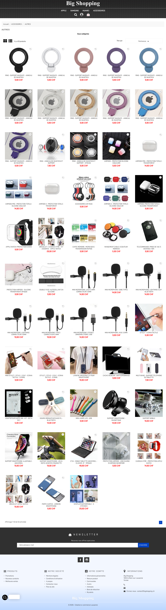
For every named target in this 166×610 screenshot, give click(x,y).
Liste (10, 41)
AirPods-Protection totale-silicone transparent (148, 205)
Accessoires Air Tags (83, 204)
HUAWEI (86, 11)
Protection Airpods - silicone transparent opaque (19, 291)
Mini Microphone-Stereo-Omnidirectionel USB (84, 334)
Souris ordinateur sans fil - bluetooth (51, 419)
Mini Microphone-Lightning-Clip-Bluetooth (149, 291)
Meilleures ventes (11, 581)
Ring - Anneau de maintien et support (51, 162)
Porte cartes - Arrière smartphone (51, 505)
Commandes (91, 581)
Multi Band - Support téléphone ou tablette (149, 376)
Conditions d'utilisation (54, 579)
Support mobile (149, 418)
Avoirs (89, 584)
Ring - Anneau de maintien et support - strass (83, 162)
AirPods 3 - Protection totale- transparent (51, 205)
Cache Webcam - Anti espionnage (116, 376)
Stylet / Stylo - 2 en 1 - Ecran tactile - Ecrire (51, 376)
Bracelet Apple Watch (18, 504)
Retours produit (92, 579)
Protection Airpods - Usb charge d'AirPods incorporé (116, 462)
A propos (49, 581)
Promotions (9, 576)
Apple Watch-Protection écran (19, 247)
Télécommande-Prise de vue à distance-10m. (149, 248)
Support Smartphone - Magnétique (116, 419)
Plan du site (50, 587)
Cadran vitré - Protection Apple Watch (149, 462)
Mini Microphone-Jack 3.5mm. (116, 333)
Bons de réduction (93, 590)
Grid (5, 41)
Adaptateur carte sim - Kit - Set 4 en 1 (18, 419)
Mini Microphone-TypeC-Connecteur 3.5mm (51, 334)
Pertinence (144, 41)
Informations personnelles (96, 576)
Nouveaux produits (12, 579)
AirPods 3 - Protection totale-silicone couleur (116, 205)
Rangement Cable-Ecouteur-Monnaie (116, 248)
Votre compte (96, 571)
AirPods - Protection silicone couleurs (116, 162)
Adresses (90, 587)
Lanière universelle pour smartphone (83, 376)
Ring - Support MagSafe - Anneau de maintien (18, 76)
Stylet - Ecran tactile (149, 333)
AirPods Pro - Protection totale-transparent (149, 162)
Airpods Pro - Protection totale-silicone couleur (18, 205)
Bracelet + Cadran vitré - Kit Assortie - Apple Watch (51, 248)
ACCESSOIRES (99, 11)
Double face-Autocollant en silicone (51, 291)
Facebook (80, 559)
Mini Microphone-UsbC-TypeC (116, 290)
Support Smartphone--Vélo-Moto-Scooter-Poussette (51, 462)
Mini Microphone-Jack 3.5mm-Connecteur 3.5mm (83, 291)
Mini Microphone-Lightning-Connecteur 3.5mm (18, 334)
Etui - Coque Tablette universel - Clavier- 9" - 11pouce (83, 462)
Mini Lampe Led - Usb (84, 418)
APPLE (63, 11)
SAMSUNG (74, 11)
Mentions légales (52, 576)
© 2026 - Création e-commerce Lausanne (83, 605)
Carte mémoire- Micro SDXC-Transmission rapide (83, 248)
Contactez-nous (51, 584)
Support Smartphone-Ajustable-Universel (18, 462)
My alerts (90, 592)
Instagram (86, 559)
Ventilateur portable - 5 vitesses (84, 505)
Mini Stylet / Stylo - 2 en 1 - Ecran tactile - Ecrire (18, 376)
